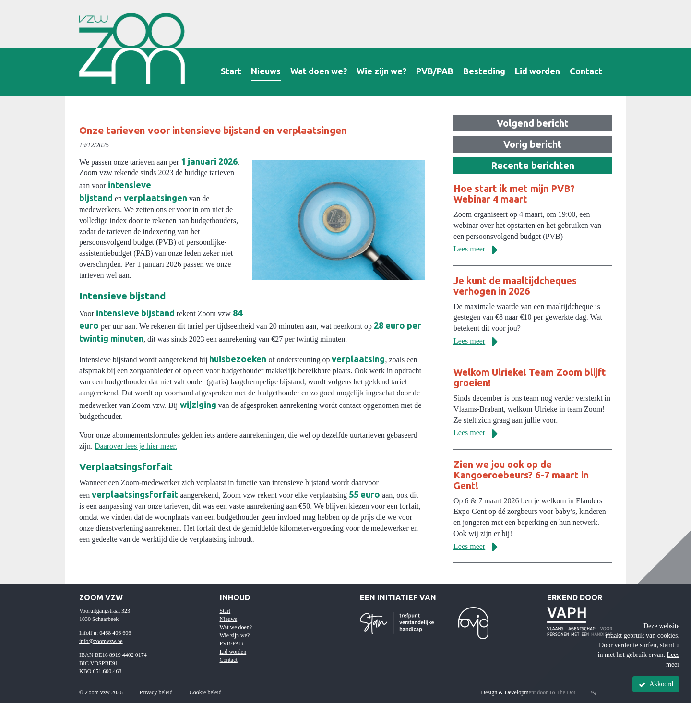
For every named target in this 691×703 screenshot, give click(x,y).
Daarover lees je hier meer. (136, 446)
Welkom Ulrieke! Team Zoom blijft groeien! (529, 377)
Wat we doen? (236, 627)
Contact (586, 71)
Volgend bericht (533, 123)
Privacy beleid (156, 692)
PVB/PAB (434, 71)
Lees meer (479, 249)
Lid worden (537, 71)
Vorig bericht (532, 144)
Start (231, 71)
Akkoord (656, 684)
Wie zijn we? (381, 71)
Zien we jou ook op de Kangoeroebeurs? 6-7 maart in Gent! (521, 475)
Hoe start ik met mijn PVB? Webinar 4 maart (514, 193)
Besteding (484, 71)
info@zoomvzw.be (101, 641)
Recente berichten (532, 165)
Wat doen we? (318, 71)
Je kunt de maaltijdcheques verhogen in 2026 (515, 286)
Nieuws (266, 71)
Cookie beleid (206, 692)
